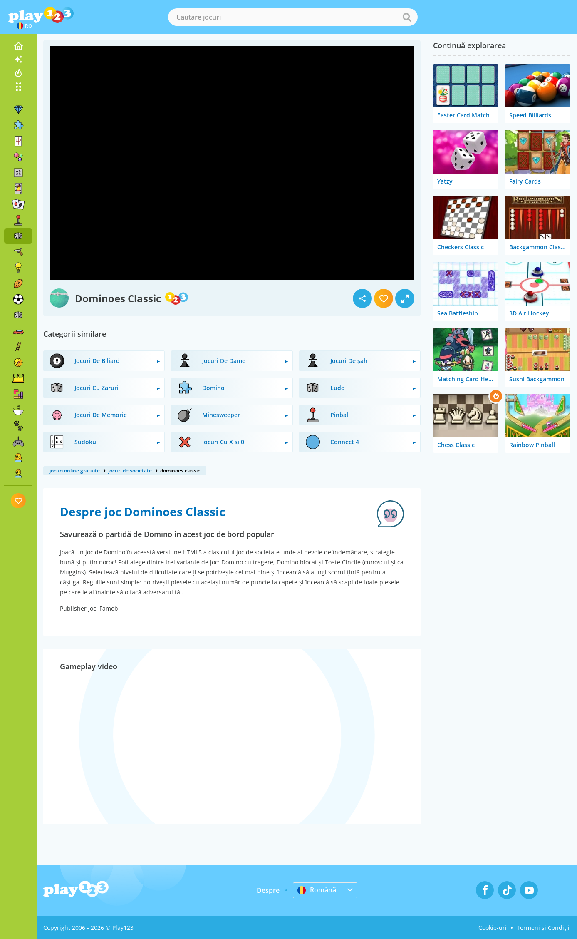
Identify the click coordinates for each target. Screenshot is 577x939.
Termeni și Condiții (543, 928)
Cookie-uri (492, 928)
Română (316, 889)
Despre (268, 890)
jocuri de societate (130, 470)
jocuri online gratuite (75, 470)
